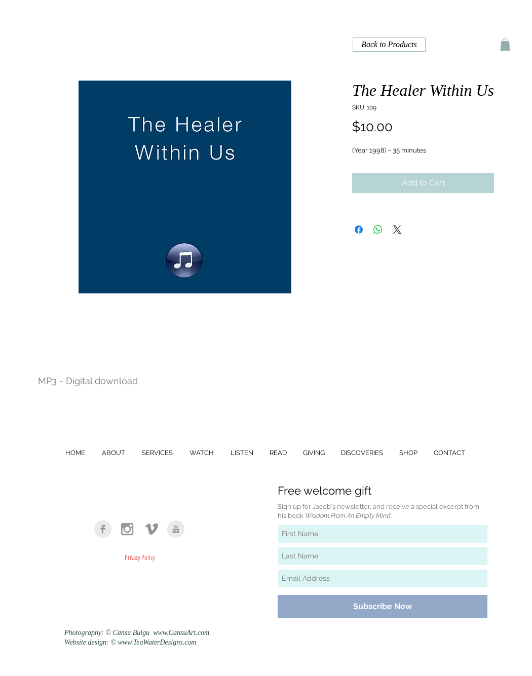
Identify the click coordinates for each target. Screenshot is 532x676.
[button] (505, 45)
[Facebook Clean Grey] (102, 529)
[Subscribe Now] (382, 606)
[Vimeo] (151, 529)
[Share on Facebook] (359, 229)
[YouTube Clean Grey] (175, 529)
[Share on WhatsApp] (378, 229)
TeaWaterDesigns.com (165, 642)
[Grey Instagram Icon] (127, 529)
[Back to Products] (389, 44)
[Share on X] (397, 229)
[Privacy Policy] (139, 557)
